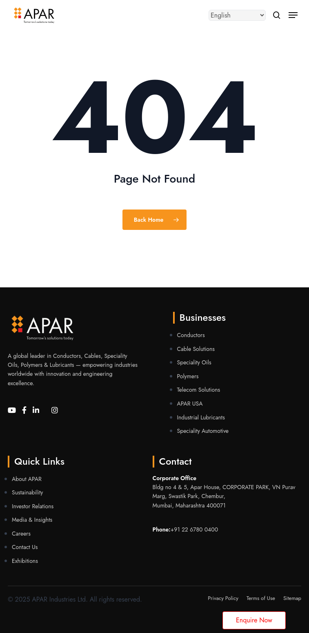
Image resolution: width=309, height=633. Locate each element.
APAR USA (190, 403)
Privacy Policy (223, 598)
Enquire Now (254, 620)
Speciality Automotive (203, 431)
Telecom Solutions (198, 390)
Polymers (188, 376)
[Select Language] (237, 15)
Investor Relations (32, 506)
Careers (21, 533)
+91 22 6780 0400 (194, 529)
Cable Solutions (196, 349)
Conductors (191, 335)
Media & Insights (32, 520)
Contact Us (25, 547)
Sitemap (292, 598)
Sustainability (27, 492)
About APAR (27, 479)
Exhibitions (25, 561)
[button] (293, 15)
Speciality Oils (194, 362)
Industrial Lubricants (201, 417)
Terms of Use (261, 598)
